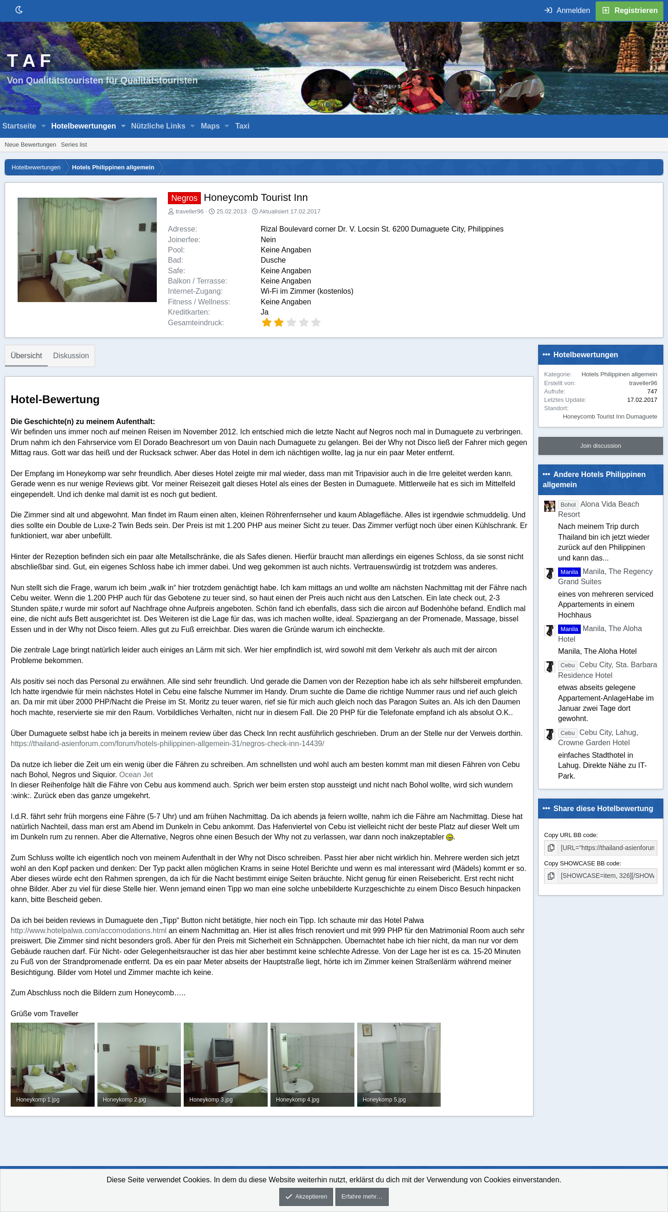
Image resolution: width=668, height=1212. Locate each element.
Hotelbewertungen (83, 126)
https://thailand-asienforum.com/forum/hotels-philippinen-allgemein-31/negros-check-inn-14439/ (167, 744)
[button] (44, 126)
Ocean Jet (136, 775)
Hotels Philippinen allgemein (619, 374)
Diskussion (71, 356)
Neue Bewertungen (30, 144)
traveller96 (190, 211)
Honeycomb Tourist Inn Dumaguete (610, 416)
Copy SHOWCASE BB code (582, 862)
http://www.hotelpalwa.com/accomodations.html (89, 931)
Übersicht (26, 356)
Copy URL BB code (570, 835)
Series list (74, 144)
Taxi (242, 126)
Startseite (19, 126)
